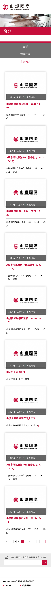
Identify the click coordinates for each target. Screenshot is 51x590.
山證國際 (26, 585)
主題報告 (15, 62)
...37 (38, 542)
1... (7, 542)
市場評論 (25, 54)
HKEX (8, 585)
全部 (37, 46)
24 (15, 542)
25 (19, 542)
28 (30, 542)
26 (22, 542)
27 (26, 542)
